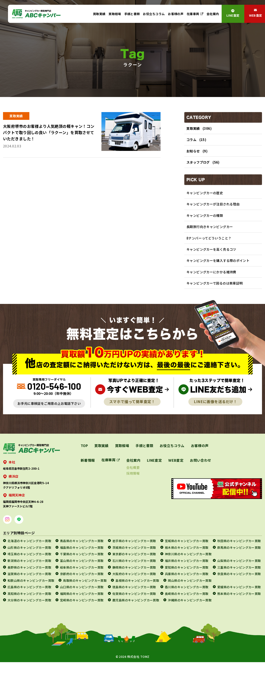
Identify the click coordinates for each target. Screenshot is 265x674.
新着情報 (88, 469)
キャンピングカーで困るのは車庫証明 (214, 291)
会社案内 (213, 14)
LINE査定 (233, 15)
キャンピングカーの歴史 (204, 196)
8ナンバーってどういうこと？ (209, 243)
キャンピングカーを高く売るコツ (211, 255)
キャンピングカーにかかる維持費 (211, 279)
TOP (84, 454)
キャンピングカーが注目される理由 (213, 208)
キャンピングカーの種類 (204, 219)
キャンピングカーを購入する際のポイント (218, 268)
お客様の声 (175, 14)
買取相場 (115, 14)
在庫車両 (193, 14)
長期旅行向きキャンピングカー (209, 232)
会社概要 (133, 476)
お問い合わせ (200, 469)
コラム (191, 140)
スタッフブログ (198, 164)
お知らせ (193, 152)
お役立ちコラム (154, 14)
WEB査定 (176, 469)
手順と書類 (132, 14)
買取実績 (99, 14)
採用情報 (133, 482)
